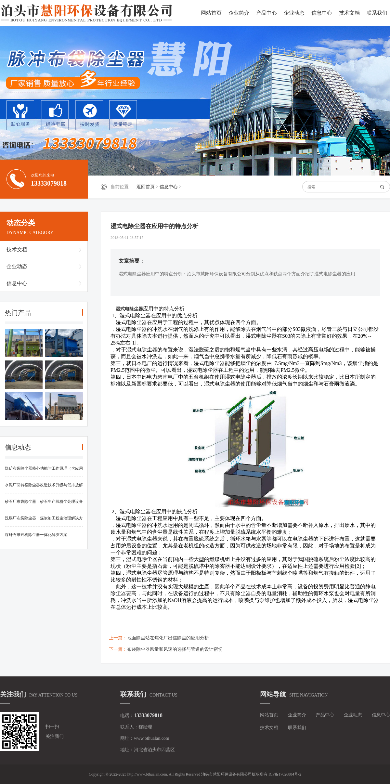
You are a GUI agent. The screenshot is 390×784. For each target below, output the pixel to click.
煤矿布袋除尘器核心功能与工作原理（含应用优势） (44, 471)
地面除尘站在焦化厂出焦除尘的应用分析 (168, 637)
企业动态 (294, 13)
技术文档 (349, 13)
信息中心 (321, 13)
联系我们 (377, 13)
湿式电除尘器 (129, 309)
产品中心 (266, 13)
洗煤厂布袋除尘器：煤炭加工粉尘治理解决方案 (44, 521)
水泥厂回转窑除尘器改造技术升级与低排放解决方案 (44, 488)
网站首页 (211, 13)
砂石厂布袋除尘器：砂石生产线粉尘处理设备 (44, 501)
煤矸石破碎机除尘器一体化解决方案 (36, 534)
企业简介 (238, 13)
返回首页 (145, 186)
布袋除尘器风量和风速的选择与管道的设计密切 (175, 649)
